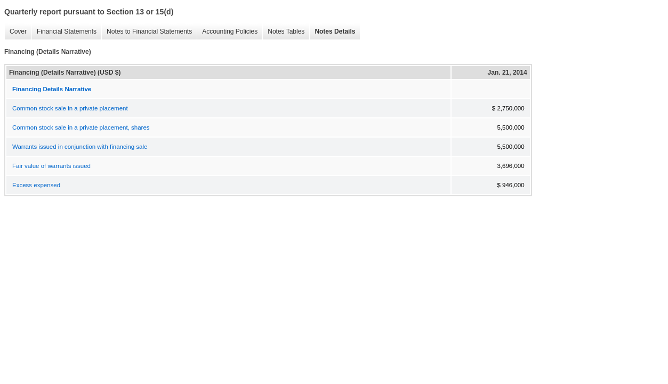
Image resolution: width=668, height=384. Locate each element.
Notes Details (332, 32)
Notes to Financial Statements (146, 32)
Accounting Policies (227, 32)
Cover (15, 32)
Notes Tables (283, 32)
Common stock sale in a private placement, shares (81, 127)
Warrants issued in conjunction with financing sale (79, 146)
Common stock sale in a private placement (70, 108)
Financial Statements (63, 32)
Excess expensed (36, 185)
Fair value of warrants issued (51, 166)
